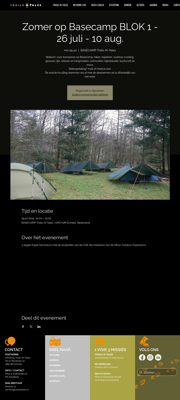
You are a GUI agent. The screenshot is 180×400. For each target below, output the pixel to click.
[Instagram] (150, 357)
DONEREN (55, 365)
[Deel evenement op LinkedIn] (39, 326)
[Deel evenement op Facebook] (23, 326)
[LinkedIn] (158, 357)
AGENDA (54, 360)
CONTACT (55, 381)
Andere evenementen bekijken (90, 94)
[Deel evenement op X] (31, 326)
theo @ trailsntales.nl (16, 373)
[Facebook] (142, 357)
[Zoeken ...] (157, 372)
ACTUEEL (54, 355)
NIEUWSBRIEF (57, 370)
